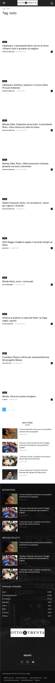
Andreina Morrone (8, 51)
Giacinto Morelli (7, 324)
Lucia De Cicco (7, 363)
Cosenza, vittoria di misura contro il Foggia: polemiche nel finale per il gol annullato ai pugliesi (34, 445)
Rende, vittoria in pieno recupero (19, 396)
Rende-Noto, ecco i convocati (17, 281)
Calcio (4, 42)
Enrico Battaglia (7, 284)
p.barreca (5, 248)
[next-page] (13, 409)
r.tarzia (4, 399)
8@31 (4, 353)
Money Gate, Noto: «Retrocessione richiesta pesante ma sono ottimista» (25, 165)
